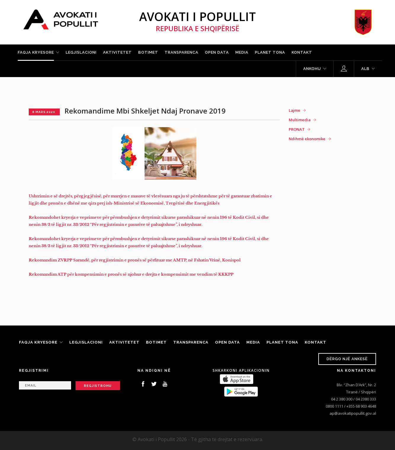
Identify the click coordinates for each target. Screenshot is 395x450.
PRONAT (297, 129)
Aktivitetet (117, 52)
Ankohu (312, 68)
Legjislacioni (81, 52)
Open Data (217, 52)
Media (241, 52)
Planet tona (270, 52)
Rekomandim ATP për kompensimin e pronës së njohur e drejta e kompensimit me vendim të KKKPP (131, 274)
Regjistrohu (98, 386)
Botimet (148, 52)
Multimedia (300, 119)
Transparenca (181, 52)
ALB (365, 68)
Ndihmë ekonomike (307, 138)
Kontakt (302, 52)
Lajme (294, 110)
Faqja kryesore (36, 52)
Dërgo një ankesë (347, 359)
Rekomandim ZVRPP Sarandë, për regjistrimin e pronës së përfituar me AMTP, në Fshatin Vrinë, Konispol (135, 260)
